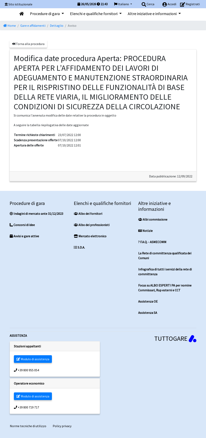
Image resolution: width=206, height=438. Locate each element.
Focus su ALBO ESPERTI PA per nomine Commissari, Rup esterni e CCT (165, 287)
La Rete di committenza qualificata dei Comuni (164, 255)
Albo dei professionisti (91, 225)
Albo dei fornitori (88, 214)
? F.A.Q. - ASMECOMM (152, 242)
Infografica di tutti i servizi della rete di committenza (165, 271)
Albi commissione (152, 219)
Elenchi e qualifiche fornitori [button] (94, 13)
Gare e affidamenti (32, 26)
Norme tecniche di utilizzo (28, 426)
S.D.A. (79, 247)
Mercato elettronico (90, 236)
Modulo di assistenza (32, 359)
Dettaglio (56, 26)
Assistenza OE (148, 301)
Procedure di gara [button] (45, 13)
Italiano (122, 4)
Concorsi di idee (22, 225)
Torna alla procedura (28, 44)
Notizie (145, 231)
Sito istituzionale (20, 4)
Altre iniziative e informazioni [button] (152, 13)
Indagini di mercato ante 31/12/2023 (36, 214)
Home (9, 26)
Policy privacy (62, 426)
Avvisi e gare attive (24, 236)
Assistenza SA (147, 313)
